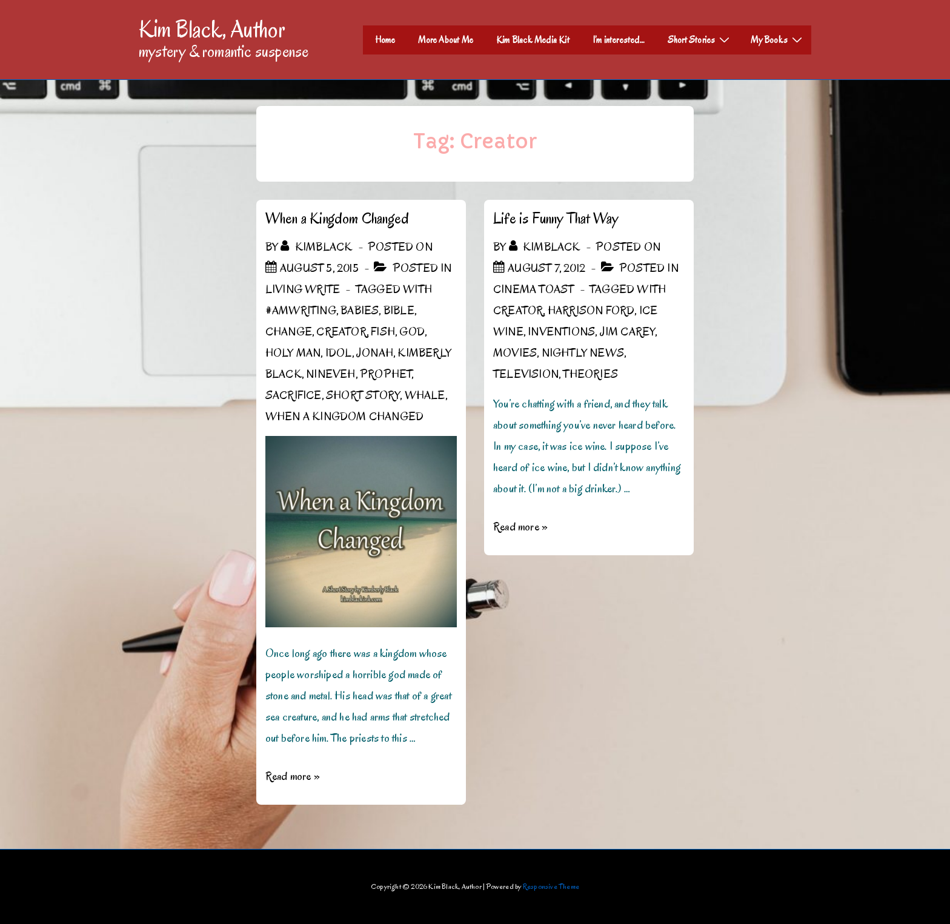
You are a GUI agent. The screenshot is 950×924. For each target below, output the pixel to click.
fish (383, 332)
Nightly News (583, 353)
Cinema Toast (533, 289)
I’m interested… (619, 40)
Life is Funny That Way (555, 218)
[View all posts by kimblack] (317, 247)
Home (385, 40)
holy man (293, 353)
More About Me (445, 40)
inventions (561, 332)
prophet (385, 374)
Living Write (302, 289)
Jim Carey (628, 332)
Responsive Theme (551, 886)
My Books (778, 39)
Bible (399, 310)
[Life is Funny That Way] (546, 268)
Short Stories (700, 39)
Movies (515, 353)
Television (526, 374)
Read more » (292, 776)
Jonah (374, 353)
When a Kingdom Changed (337, 218)
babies (359, 310)
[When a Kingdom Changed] (319, 268)
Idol (338, 353)
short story (363, 395)
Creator (341, 332)
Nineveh (330, 374)
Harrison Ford (591, 310)
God (412, 332)
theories (590, 374)
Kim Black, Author (212, 29)
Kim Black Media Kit (533, 40)
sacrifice (293, 395)
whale (425, 395)
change (288, 332)
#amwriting (300, 310)
